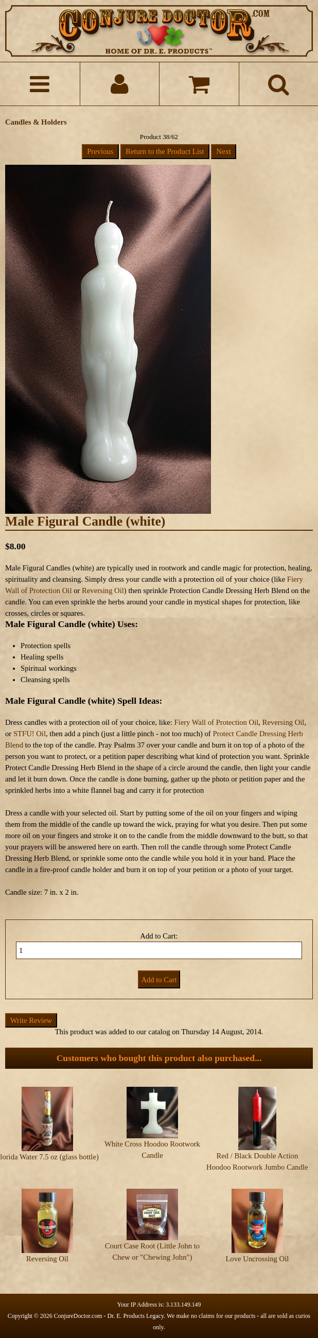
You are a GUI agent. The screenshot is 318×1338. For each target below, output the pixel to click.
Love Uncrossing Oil (257, 1259)
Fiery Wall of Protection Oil (216, 722)
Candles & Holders (36, 122)
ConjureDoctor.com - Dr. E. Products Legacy (109, 1315)
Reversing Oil (103, 590)
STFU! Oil (29, 733)
